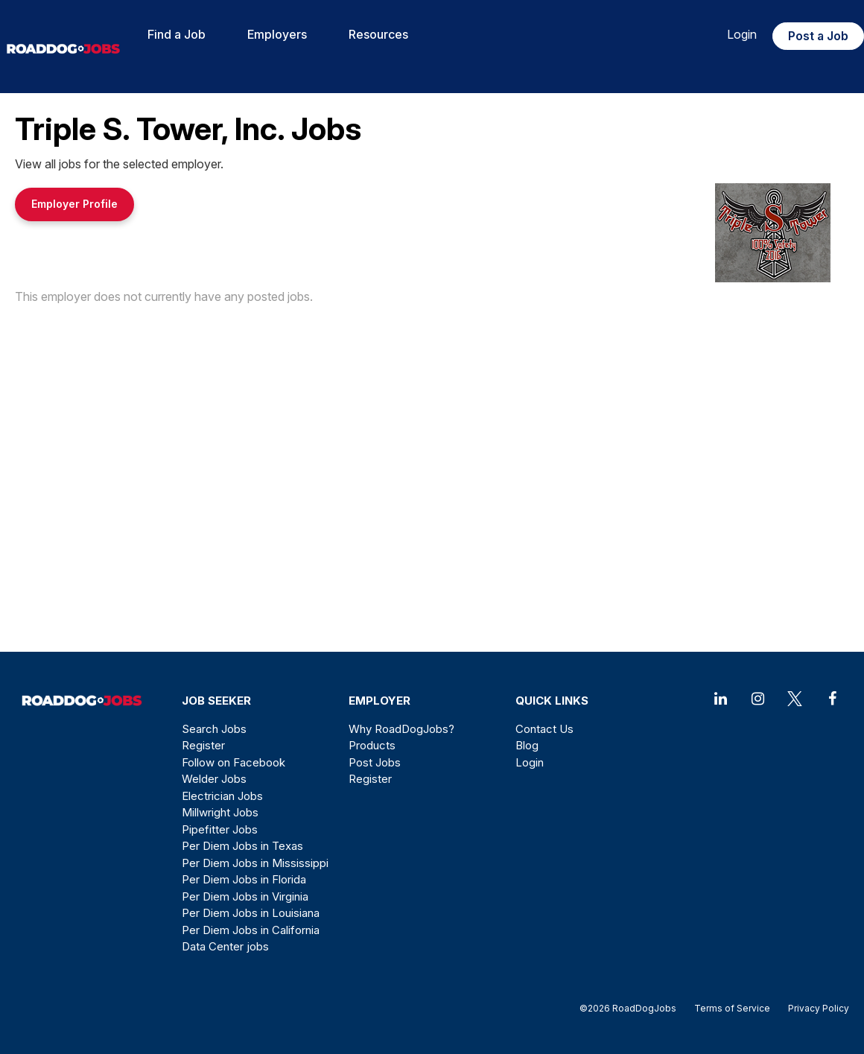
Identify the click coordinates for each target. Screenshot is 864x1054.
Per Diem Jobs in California (251, 930)
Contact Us (544, 729)
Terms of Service (732, 1008)
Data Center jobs (225, 946)
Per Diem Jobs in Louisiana (251, 913)
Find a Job (176, 34)
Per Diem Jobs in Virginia (245, 896)
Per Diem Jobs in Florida (244, 879)
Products (372, 745)
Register (203, 745)
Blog (527, 745)
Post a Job (818, 35)
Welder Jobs (214, 779)
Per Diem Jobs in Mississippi (255, 863)
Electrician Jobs (222, 796)
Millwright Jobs (220, 812)
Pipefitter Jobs (220, 829)
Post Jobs (375, 762)
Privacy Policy (814, 1008)
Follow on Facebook (233, 762)
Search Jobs (214, 729)
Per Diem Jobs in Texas (242, 846)
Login (742, 34)
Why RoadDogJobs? (401, 729)
